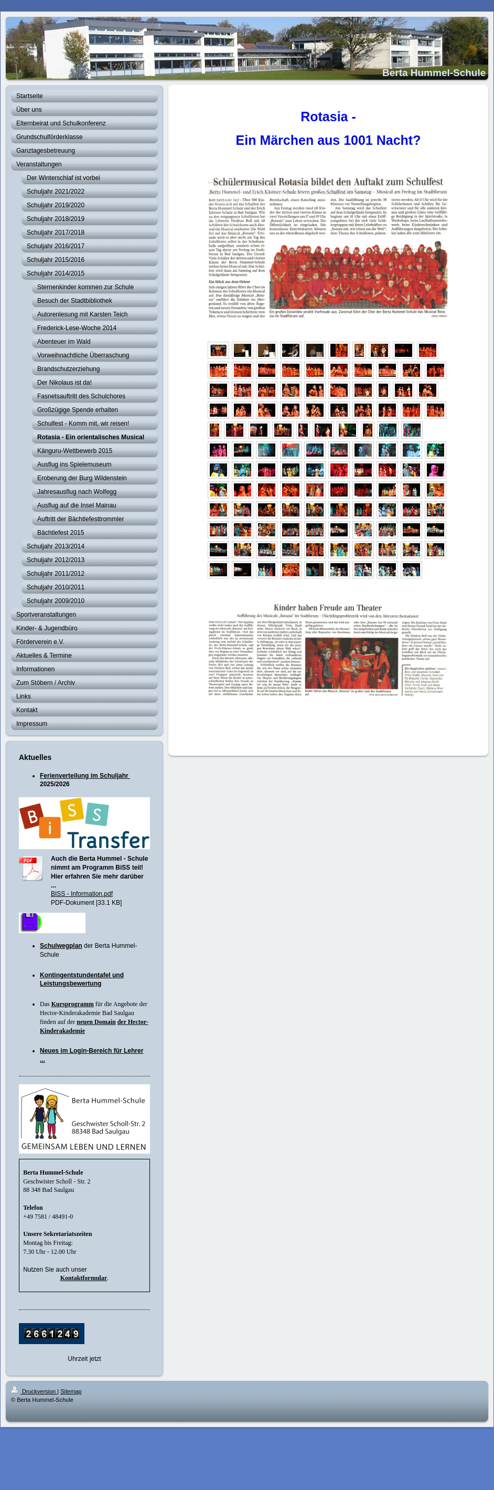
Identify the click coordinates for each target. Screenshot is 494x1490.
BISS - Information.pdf (82, 893)
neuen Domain (96, 1022)
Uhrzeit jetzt (84, 1358)
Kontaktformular (83, 1278)
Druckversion (34, 1391)
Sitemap (70, 1391)
